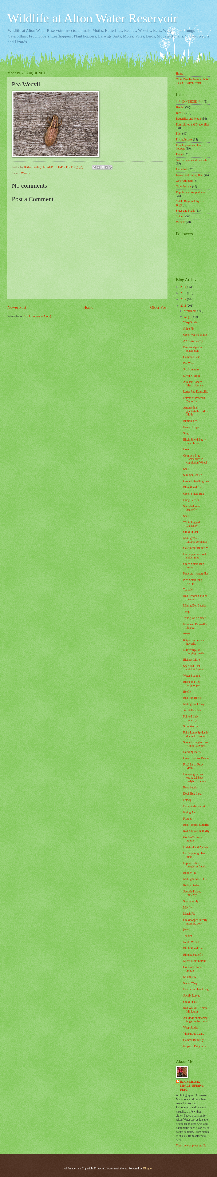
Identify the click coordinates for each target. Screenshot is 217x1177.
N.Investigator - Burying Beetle (193, 651)
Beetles (180, 107)
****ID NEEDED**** (189, 101)
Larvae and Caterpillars (189, 175)
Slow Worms (190, 726)
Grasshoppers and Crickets (191, 160)
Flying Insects (184, 139)
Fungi (179, 154)
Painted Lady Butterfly (190, 718)
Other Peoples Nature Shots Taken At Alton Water (192, 81)
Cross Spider (190, 531)
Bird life (181, 113)
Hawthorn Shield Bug (195, 989)
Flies (179, 133)
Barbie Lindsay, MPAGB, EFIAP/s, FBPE (192, 1085)
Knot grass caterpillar (195, 573)
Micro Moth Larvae (194, 960)
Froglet (187, 818)
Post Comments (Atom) (37, 316)
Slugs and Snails (185, 210)
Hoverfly (188, 449)
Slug (185, 433)
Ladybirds (182, 169)
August (188, 317)
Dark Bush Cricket (194, 806)
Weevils (25, 173)
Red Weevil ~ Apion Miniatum (195, 1009)
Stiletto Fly (189, 976)
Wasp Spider (190, 322)
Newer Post (16, 307)
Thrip (186, 611)
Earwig (187, 800)
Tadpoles (188, 589)
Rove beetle (190, 787)
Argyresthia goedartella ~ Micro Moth (196, 411)
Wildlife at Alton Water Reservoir (92, 18)
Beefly (187, 691)
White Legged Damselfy (191, 524)
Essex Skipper (191, 427)
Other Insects (183, 186)
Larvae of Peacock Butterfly (194, 399)
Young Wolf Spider (194, 618)
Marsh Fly (189, 913)
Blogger (148, 1168)
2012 (183, 299)
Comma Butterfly (193, 1040)
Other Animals (184, 180)
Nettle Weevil (191, 942)
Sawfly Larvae (191, 995)
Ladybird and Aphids (195, 847)
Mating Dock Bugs (194, 704)
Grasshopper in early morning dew (195, 921)
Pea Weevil (189, 363)
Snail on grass (191, 369)
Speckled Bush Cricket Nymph (193, 667)
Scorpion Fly (190, 901)
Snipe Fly (188, 328)
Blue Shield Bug (192, 487)
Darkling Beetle (192, 751)
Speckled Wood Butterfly (192, 508)
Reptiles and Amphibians (190, 192)
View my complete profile (191, 1145)
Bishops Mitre (191, 659)
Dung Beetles (191, 500)
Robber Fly (189, 872)
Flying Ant (189, 812)
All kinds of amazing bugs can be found (195, 1019)
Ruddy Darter (191, 885)
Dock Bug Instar (192, 793)
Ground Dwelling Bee (196, 481)
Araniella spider (192, 710)
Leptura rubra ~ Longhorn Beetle (194, 865)
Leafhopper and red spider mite (194, 556)
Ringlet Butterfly (193, 954)
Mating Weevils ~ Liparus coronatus (195, 540)
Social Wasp (190, 983)
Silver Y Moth (191, 375)
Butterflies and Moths (188, 118)
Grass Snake (190, 1001)
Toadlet (187, 936)
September (190, 311)
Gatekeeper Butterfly (195, 547)
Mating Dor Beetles (194, 605)
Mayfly (187, 907)
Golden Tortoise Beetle (192, 839)
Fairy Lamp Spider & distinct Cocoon (195, 734)
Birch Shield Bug (193, 948)
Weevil (187, 634)
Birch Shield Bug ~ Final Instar (194, 441)
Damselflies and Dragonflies (192, 124)
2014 (183, 287)
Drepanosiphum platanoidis (192, 349)
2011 (183, 305)
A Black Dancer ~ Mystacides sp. (193, 383)
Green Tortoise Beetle (196, 758)
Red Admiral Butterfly (196, 824)
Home (88, 307)
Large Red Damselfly (195, 391)
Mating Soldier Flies (195, 879)
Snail (186, 468)
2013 (183, 293)
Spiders (180, 216)
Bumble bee (190, 420)
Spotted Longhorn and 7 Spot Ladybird (196, 744)
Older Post (158, 307)
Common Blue (191, 357)
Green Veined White (195, 334)
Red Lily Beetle (192, 697)
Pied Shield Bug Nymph (192, 581)
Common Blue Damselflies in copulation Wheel (195, 459)
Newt (186, 929)
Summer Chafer (192, 475)
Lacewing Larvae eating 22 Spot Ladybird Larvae (194, 778)
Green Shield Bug (193, 493)
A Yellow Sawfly (193, 341)
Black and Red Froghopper (191, 683)
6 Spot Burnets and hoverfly (194, 642)
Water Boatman (192, 675)
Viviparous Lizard (193, 1033)
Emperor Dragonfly (194, 1046)
